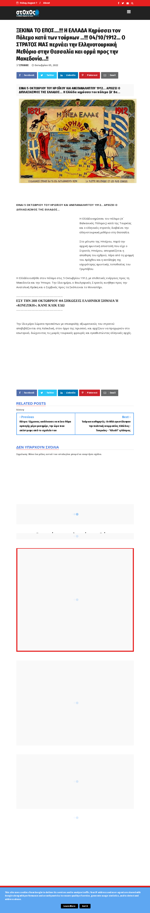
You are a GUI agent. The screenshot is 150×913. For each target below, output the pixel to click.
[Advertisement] (48, 241)
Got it (85, 906)
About (46, 3)
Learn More (69, 906)
